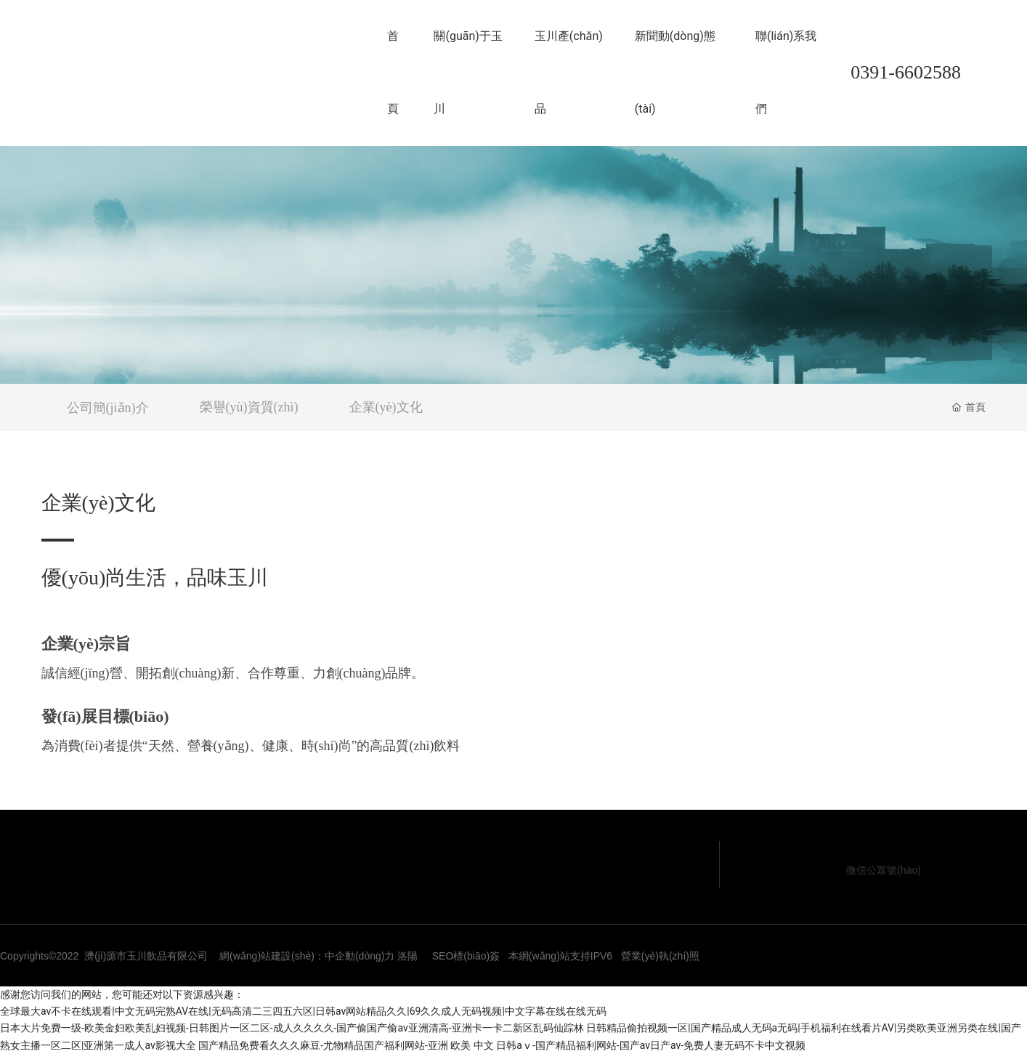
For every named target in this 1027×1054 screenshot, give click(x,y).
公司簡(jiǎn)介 (108, 408)
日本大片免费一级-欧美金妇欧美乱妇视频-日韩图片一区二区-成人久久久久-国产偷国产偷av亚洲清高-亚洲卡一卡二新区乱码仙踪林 (292, 1028)
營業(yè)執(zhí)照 (660, 956)
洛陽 (407, 956)
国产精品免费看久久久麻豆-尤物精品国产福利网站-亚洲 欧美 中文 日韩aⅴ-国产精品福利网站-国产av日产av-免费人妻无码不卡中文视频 (501, 1045)
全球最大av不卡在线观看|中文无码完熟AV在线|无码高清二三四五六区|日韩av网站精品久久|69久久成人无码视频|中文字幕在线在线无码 (303, 1011)
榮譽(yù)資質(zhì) (249, 407)
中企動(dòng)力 (359, 956)
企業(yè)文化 (386, 407)
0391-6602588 (906, 72)
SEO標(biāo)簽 (466, 956)
